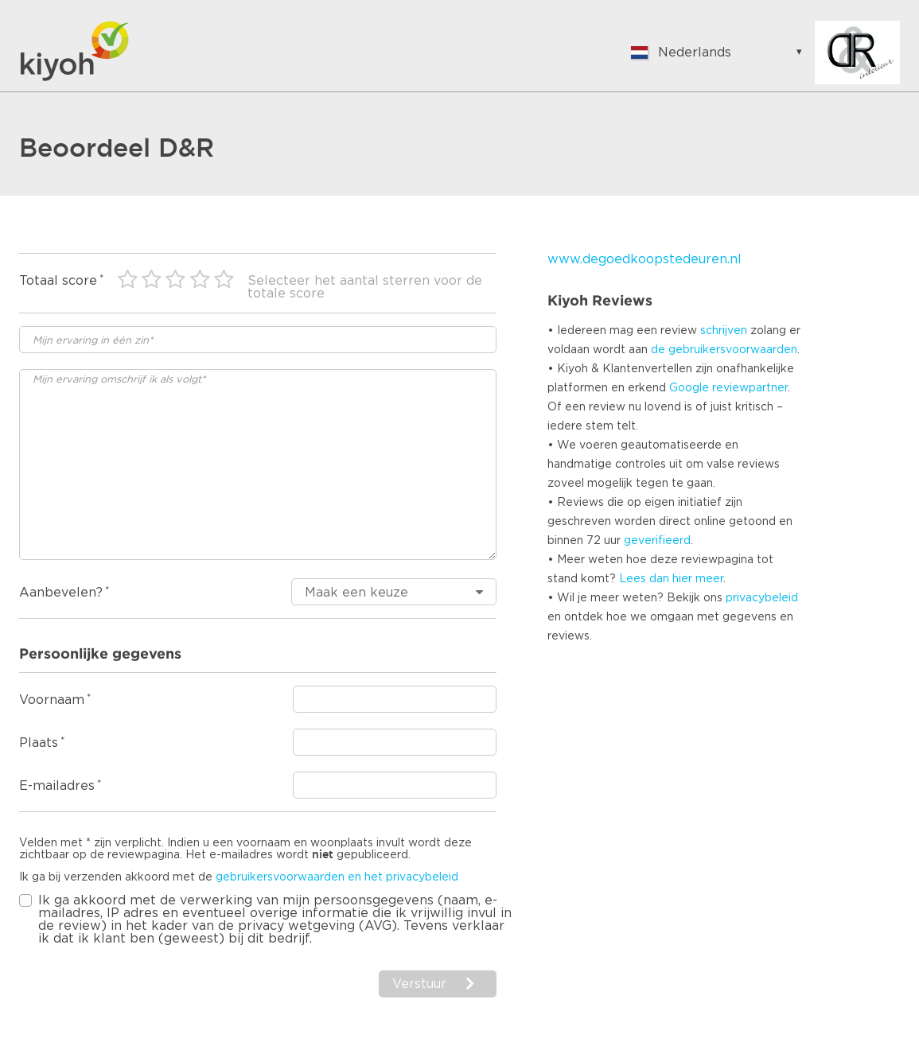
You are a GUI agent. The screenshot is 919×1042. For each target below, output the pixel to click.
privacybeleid (762, 598)
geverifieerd (657, 540)
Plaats (38, 743)
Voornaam (51, 700)
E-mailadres (57, 786)
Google (689, 388)
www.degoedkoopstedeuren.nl (644, 259)
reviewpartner (750, 388)
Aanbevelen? (61, 592)
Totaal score (58, 280)
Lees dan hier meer (671, 579)
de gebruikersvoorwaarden (724, 350)
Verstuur (419, 984)
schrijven (723, 330)
